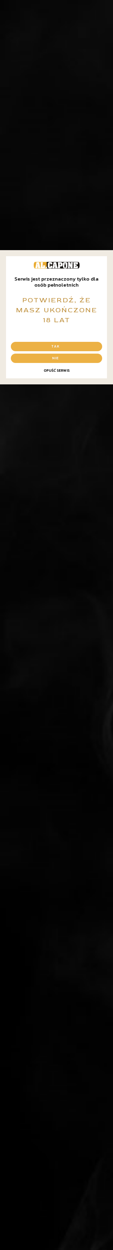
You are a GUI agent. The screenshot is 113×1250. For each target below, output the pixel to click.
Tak (55, 346)
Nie (55, 358)
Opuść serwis (57, 370)
